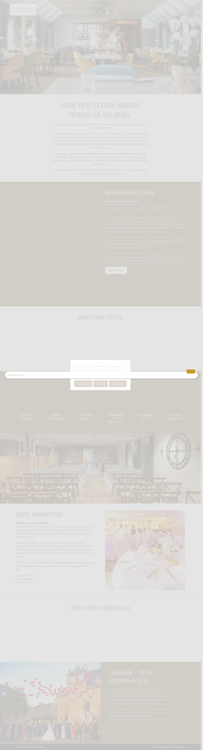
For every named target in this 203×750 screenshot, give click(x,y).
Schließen (191, 371)
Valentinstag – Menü (16, 375)
